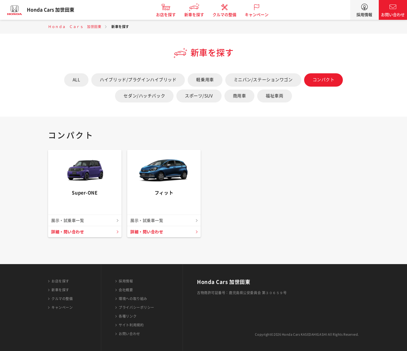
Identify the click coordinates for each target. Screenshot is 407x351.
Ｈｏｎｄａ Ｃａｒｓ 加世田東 (74, 26)
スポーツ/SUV (199, 96)
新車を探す (199, 15)
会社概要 (126, 290)
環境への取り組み (133, 298)
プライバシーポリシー (136, 307)
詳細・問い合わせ (68, 232)
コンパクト (324, 80)
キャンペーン (261, 15)
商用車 (239, 96)
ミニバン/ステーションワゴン (263, 80)
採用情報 (364, 15)
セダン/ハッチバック (144, 96)
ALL (76, 80)
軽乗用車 (205, 80)
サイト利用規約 (131, 325)
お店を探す (170, 15)
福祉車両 (274, 96)
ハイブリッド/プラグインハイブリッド (138, 80)
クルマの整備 (229, 15)
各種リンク (128, 316)
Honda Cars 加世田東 (55, 10)
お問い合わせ (393, 15)
